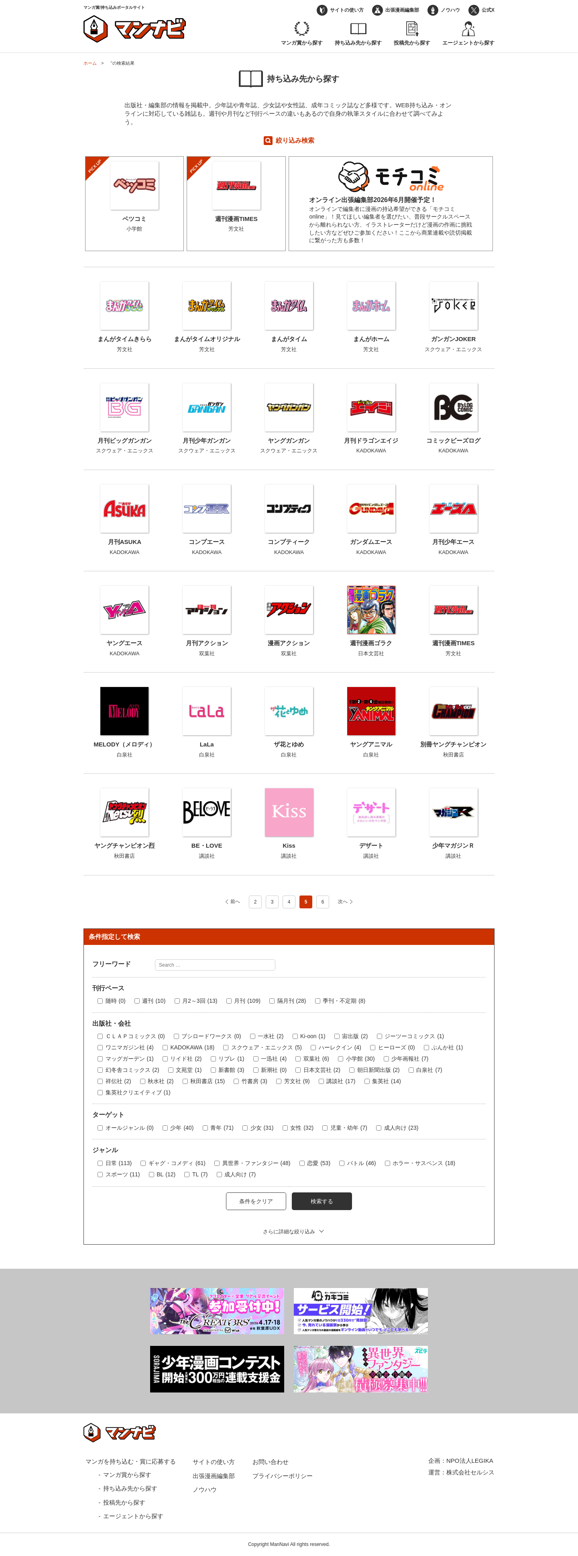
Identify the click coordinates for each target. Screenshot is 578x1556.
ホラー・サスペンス (424, 1163)
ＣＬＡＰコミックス (135, 1037)
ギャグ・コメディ (177, 1163)
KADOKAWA (192, 1048)
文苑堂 (188, 1070)
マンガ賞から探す (302, 43)
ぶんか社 (447, 1048)
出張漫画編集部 (402, 10)
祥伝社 (118, 1082)
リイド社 (185, 1059)
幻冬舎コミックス (132, 1070)
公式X (488, 10)
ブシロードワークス (211, 1037)
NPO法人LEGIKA (469, 1460)
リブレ (231, 1059)
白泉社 (429, 1070)
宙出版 (355, 1037)
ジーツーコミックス (414, 1037)
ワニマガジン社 (130, 1048)
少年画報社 (409, 1059)
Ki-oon (313, 1037)
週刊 (153, 1001)
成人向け (401, 1128)
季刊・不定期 (344, 1001)
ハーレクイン (340, 1048)
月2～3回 (199, 1001)
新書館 (231, 1070)
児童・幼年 (348, 1128)
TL (200, 1175)
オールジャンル (130, 1128)
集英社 (386, 1082)
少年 (181, 1128)
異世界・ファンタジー (256, 1163)
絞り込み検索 (295, 140)
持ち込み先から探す (358, 43)
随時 (116, 1001)
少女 (262, 1128)
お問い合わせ (270, 1461)
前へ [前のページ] (235, 901)
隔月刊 (291, 1001)
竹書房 (254, 1082)
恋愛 (318, 1163)
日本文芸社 (321, 1070)
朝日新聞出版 (378, 1070)
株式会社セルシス (470, 1472)
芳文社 (297, 1082)
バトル (361, 1163)
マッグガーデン (130, 1059)
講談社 (340, 1082)
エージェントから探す (468, 43)
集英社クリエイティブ (138, 1093)
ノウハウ (450, 10)
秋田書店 (207, 1082)
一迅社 (274, 1059)
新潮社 (274, 1070)
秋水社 (160, 1082)
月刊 (247, 1001)
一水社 (270, 1037)
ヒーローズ (396, 1048)
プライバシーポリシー (282, 1475)
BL (166, 1175)
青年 (222, 1128)
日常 (119, 1163)
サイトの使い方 (347, 10)
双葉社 (316, 1059)
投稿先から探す (412, 43)
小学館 (360, 1059)
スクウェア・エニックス (266, 1048)
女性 (301, 1128)
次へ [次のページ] (343, 901)
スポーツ (123, 1175)
